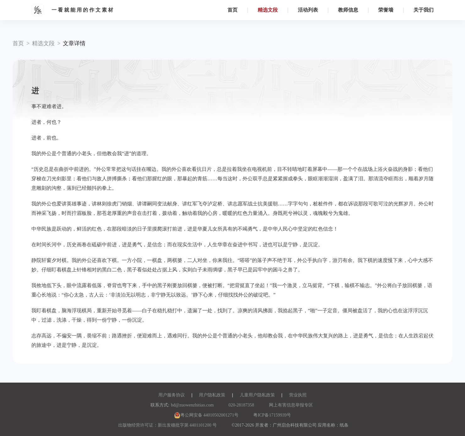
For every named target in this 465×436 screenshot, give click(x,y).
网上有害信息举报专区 (291, 405)
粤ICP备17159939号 (272, 415)
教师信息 (348, 10)
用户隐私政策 (212, 395)
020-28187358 (241, 405)
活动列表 (308, 10)
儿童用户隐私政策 (257, 395)
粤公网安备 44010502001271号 (206, 415)
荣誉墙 (385, 10)
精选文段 (268, 10)
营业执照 (298, 395)
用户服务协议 (171, 395)
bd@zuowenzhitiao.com (192, 405)
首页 (232, 10)
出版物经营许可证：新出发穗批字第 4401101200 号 (167, 425)
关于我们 (423, 10)
